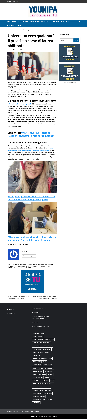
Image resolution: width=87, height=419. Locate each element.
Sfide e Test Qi (11, 25)
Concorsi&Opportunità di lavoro (39, 21)
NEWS (14, 21)
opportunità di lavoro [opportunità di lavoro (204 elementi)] (39, 374)
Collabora (9, 411)
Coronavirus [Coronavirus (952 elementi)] (47, 349)
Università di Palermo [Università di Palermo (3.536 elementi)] (39, 399)
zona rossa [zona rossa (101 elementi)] (36, 402)
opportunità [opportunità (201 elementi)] (48, 371)
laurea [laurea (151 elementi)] (35, 368)
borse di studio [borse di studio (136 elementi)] (49, 339)
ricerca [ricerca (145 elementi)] (47, 377)
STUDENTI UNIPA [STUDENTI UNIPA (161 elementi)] (49, 384)
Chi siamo (9, 1)
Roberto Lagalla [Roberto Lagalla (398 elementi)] (37, 380)
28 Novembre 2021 (18, 49)
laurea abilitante (20, 268)
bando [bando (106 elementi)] (43, 333)
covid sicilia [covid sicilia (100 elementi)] (36, 355)
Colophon (26, 411)
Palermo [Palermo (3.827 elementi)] (50, 374)
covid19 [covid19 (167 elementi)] (47, 352)
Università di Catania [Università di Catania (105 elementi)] (39, 396)
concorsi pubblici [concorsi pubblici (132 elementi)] (45, 343)
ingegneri (47, 264)
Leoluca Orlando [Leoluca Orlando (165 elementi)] (37, 371)
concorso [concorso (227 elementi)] (36, 346)
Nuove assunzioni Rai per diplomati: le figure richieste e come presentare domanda (44, 296)
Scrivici (37, 411)
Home (8, 21)
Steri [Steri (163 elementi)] (34, 384)
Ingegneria (18, 266)
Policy (21, 411)
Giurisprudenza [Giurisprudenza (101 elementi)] (47, 365)
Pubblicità (15, 411)
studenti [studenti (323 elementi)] (40, 384)
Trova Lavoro (55, 21)
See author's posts (29, 256)
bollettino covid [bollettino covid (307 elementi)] (37, 336)
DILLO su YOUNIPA (23, 21)
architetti (13, 264)
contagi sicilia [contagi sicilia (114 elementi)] (37, 349)
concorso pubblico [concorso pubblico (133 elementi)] (46, 346)
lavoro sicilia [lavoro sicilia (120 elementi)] (49, 368)
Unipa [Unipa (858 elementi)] (48, 387)
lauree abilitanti (39, 268)
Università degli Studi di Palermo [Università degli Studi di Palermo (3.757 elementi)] (42, 393)
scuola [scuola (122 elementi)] (46, 380)
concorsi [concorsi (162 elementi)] (35, 343)
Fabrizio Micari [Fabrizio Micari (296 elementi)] (37, 365)
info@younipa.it (11, 313)
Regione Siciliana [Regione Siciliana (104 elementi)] (38, 377)
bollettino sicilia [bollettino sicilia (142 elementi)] (38, 339)
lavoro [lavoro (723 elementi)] (41, 368)
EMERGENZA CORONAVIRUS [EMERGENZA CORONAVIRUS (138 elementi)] (40, 358)
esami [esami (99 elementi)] (44, 361)
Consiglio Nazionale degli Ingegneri (20, 104)
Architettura (30, 264)
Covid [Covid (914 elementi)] (34, 352)
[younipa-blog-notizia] (32, 281)
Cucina (19, 25)
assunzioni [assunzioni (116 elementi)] (36, 333)
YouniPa (11, 49)
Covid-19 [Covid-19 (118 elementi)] (40, 352)
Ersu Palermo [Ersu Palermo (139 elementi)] (37, 361)
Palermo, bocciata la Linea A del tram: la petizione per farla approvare (20, 296)
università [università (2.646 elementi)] (48, 390)
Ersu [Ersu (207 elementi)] (50, 358)
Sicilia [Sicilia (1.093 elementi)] (52, 380)
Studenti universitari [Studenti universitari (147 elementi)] (39, 387)
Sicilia (62, 21)
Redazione (15, 1)
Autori (32, 411)
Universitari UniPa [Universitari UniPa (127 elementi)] (38, 390)
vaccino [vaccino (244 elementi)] (49, 399)
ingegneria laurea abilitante (40, 266)
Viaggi (68, 21)
